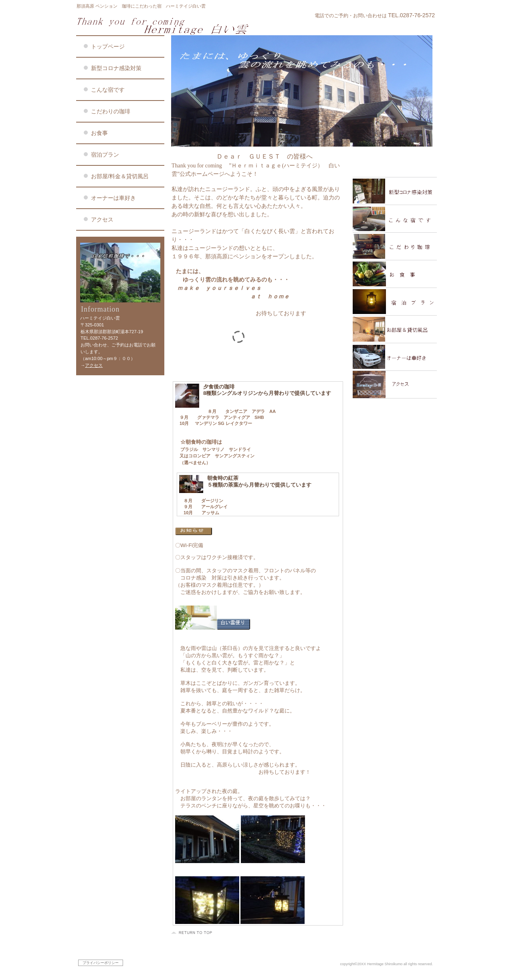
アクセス (94, 365)
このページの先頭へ (192, 933)
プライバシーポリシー (101, 963)
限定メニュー (395, 163)
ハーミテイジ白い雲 (172, 25)
